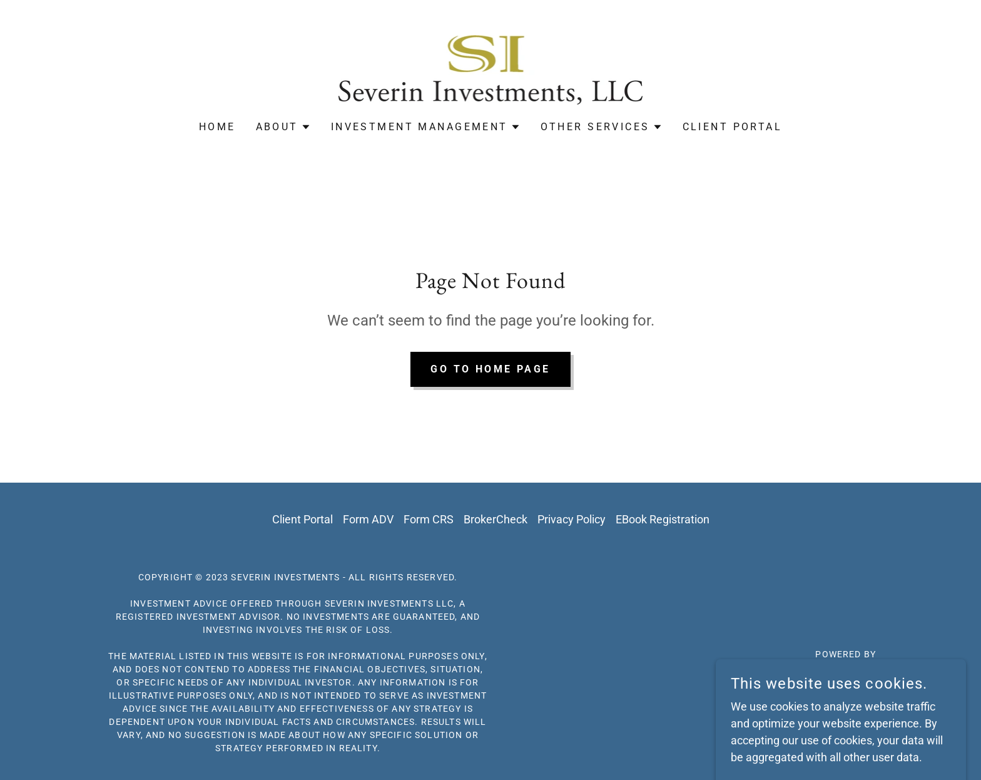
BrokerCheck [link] (495, 519)
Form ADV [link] (368, 519)
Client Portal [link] (733, 127)
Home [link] (217, 127)
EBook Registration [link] (662, 519)
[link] (490, 68)
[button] (283, 127)
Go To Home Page (490, 369)
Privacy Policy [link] (571, 519)
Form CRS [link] (429, 519)
